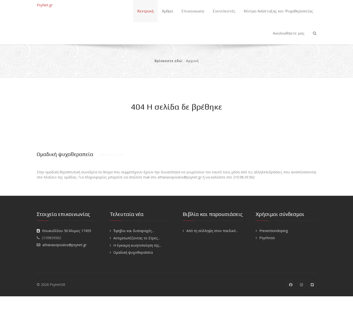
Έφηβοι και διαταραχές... (133, 230)
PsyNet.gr (45, 5)
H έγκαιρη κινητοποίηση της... (137, 245)
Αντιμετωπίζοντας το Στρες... (136, 238)
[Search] (315, 33)
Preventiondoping (273, 230)
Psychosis (267, 237)
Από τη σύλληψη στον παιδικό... (212, 230)
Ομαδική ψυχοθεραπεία (133, 252)
